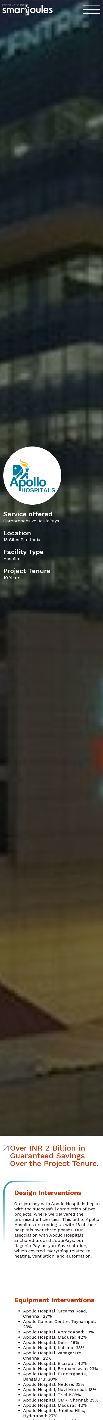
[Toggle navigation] (91, 9)
